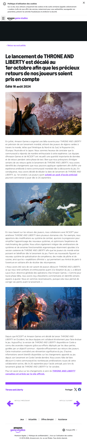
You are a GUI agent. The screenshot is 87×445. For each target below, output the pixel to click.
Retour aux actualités (16, 45)
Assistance (62, 419)
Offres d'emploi (47, 419)
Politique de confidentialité (38, 435)
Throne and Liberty (14, 390)
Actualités (32, 419)
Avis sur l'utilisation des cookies (61, 435)
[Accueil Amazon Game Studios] (17, 18)
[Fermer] (84, 3)
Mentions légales (20, 435)
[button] (3, 18)
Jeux (22, 419)
